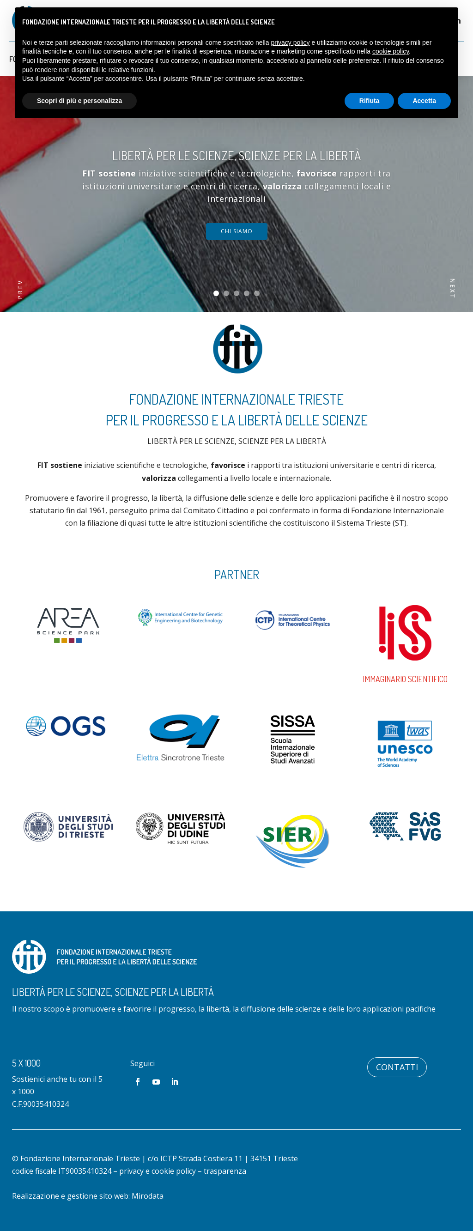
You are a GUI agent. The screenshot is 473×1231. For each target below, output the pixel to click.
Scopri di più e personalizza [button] (79, 100)
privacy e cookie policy (157, 1171)
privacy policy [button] (290, 42)
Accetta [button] (424, 100)
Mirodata (148, 1196)
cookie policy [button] (390, 51)
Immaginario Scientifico (405, 679)
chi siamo (237, 231)
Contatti (397, 1067)
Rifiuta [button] (369, 100)
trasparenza (225, 1171)
